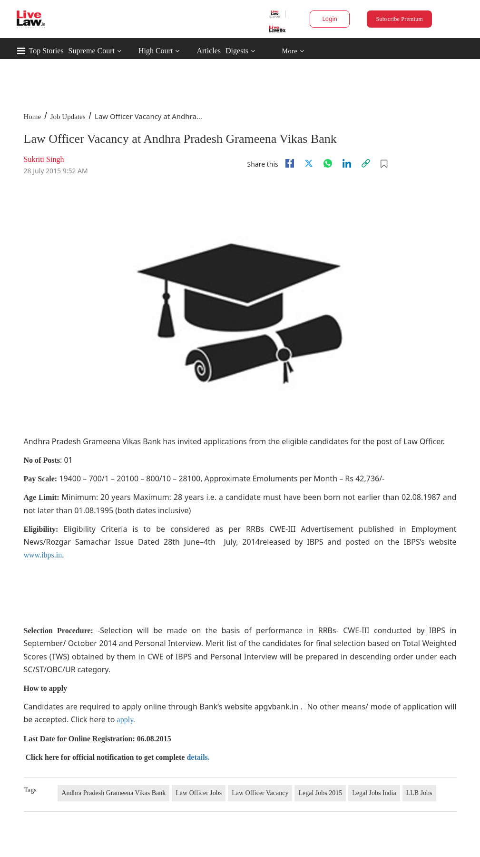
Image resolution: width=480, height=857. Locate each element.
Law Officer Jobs (199, 793)
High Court (155, 51)
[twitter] (308, 163)
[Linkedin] (347, 163)
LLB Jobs (419, 793)
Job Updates (68, 116)
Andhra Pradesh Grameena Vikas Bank (113, 793)
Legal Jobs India (374, 793)
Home (32, 116)
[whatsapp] (327, 163)
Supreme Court (92, 51)
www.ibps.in (43, 555)
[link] (366, 163)
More (293, 51)
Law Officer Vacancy (260, 793)
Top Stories (46, 51)
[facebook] (289, 163)
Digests (236, 51)
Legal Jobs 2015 (320, 793)
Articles (208, 51)
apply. (126, 720)
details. (197, 757)
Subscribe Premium (399, 19)
